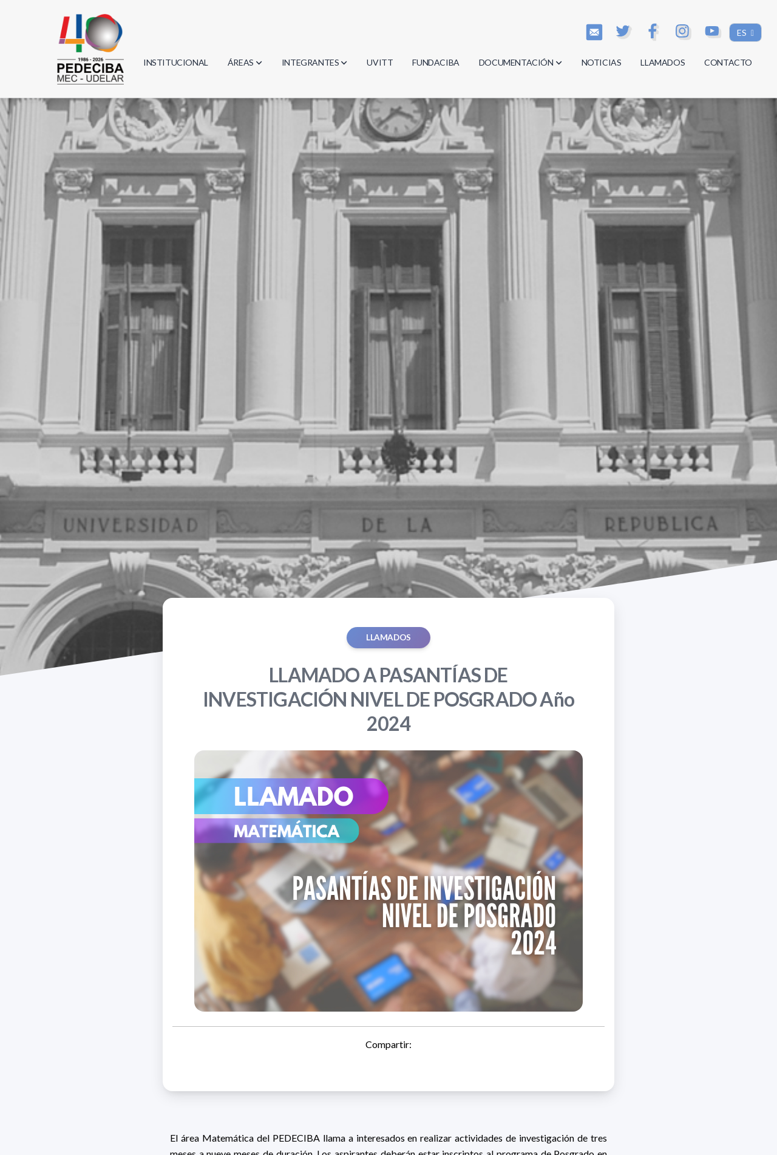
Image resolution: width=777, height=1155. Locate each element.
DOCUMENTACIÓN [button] (520, 62)
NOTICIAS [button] (602, 62)
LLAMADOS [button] (662, 62)
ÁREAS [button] (245, 62)
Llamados (388, 637)
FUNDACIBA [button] (435, 62)
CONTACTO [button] (728, 62)
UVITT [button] (380, 62)
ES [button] (742, 32)
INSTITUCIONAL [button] (175, 62)
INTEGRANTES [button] (315, 62)
